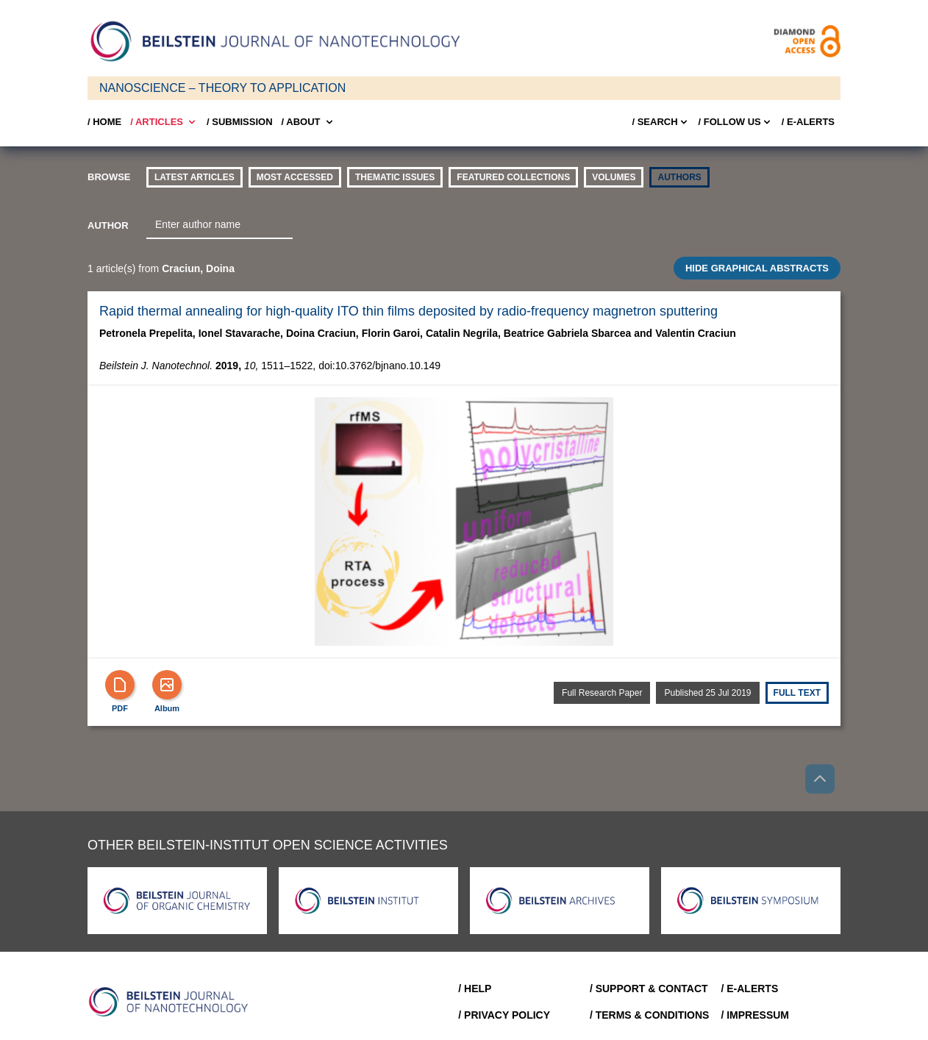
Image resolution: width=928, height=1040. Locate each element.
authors (679, 177)
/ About (308, 122)
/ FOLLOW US (736, 122)
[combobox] (219, 225)
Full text (797, 693)
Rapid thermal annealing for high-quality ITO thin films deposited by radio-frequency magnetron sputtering (408, 311)
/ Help (474, 988)
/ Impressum (755, 1015)
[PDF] (120, 684)
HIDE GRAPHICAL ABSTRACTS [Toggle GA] (757, 268)
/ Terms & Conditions (650, 1015)
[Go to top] (820, 779)
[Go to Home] (173, 1001)
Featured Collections (513, 177)
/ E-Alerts (808, 121)
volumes (613, 177)
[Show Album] (167, 684)
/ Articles (164, 122)
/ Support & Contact (649, 988)
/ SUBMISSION (240, 121)
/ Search (660, 122)
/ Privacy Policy (504, 1015)
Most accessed (295, 177)
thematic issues (395, 177)
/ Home (104, 121)
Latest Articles (194, 177)
